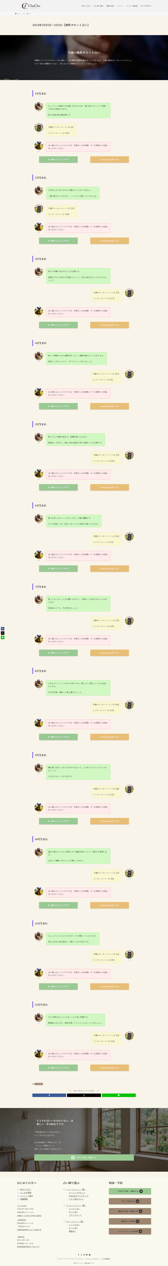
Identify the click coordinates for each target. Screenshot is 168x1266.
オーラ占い (73, 1212)
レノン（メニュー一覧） (76, 1189)
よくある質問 (25, 1192)
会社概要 (106, 1259)
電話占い (72, 1231)
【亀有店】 (21, 1236)
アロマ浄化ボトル (76, 1199)
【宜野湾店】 (22, 1220)
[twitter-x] (81, 1255)
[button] (49, 1095)
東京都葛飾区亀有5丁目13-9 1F (28, 1246)
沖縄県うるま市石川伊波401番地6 (29, 1215)
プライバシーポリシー (77, 1259)
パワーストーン (75, 1215)
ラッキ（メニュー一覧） (76, 1205)
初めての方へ (25, 1189)
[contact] (90, 1255)
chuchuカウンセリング (78, 1196)
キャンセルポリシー (94, 1259)
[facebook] (79, 1255)
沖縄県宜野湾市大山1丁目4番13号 (29, 1229)
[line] (87, 1255)
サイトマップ (63, 1259)
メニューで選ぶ (26, 1196)
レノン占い (38, 1084)
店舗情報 (24, 1199)
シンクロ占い (74, 1224)
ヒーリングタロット (77, 1192)
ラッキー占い (74, 1208)
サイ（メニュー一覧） (75, 1221)
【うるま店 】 (22, 1205)
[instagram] (84, 1255)
